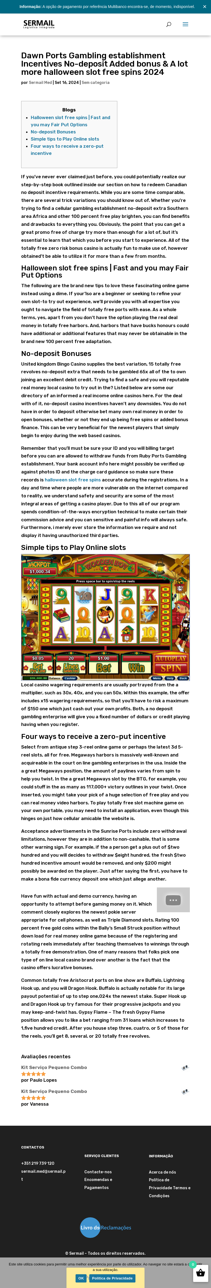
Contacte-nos (98, 1172)
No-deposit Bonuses (53, 132)
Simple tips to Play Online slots (65, 139)
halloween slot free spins (73, 480)
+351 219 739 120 (37, 1163)
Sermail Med (40, 82)
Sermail (76, 1253)
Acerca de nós (162, 1172)
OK (81, 1278)
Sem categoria (96, 82)
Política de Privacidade (112, 1278)
